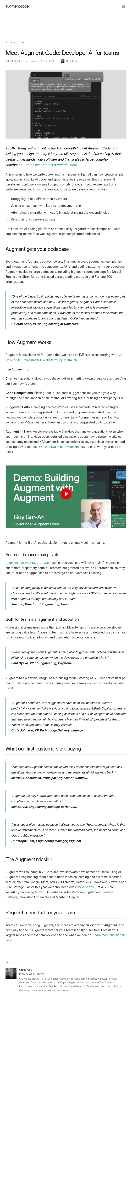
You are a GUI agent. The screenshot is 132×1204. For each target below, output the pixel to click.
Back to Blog (15, 42)
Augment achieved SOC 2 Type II (28, 563)
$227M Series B (86, 887)
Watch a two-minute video (56, 447)
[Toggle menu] (123, 6)
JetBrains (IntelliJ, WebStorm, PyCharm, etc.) (48, 360)
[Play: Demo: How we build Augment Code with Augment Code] (66, 494)
